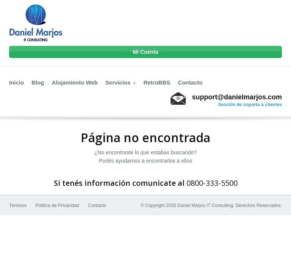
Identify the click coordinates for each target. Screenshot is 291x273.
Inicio (16, 82)
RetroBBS (157, 82)
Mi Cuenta (145, 52)
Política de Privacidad (57, 205)
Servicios (120, 82)
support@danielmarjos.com (237, 97)
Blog (37, 82)
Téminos (18, 205)
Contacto (190, 82)
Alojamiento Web (75, 82)
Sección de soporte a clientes (250, 104)
